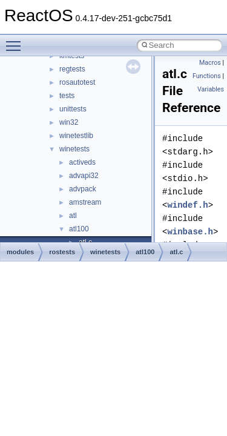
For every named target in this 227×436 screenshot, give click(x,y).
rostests (62, 252)
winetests (74, 149)
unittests (73, 109)
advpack (82, 189)
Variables (210, 89)
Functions (206, 76)
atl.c (176, 252)
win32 (68, 122)
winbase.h (190, 231)
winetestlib (76, 135)
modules (20, 252)
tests (66, 95)
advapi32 (84, 175)
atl (73, 215)
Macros (210, 63)
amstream (85, 202)
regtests (72, 69)
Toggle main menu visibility (16, 41)
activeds (82, 162)
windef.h (187, 205)
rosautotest (77, 82)
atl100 (79, 229)
